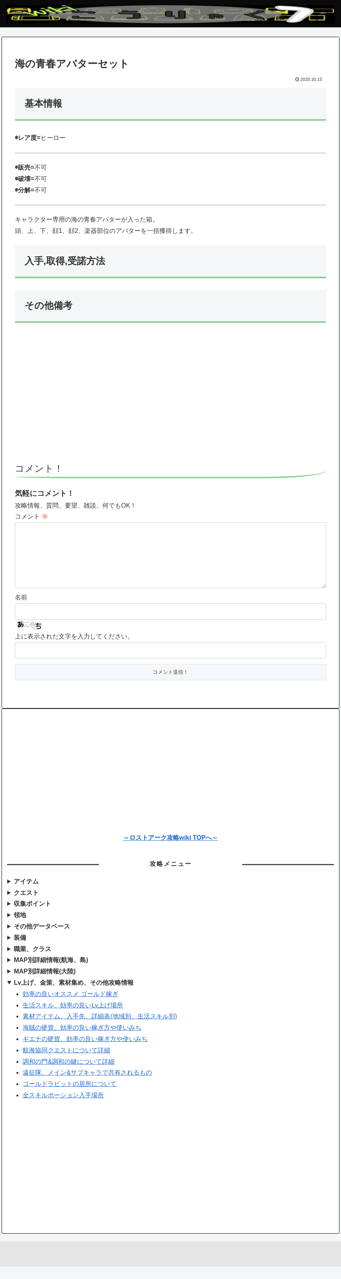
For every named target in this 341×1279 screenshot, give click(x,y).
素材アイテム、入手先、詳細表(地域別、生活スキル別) (100, 1028)
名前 (21, 609)
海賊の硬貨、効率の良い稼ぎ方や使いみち (82, 1040)
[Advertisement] (170, 396)
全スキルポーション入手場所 (63, 1107)
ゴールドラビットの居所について (69, 1096)
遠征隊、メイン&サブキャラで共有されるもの (87, 1085)
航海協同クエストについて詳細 (66, 1062)
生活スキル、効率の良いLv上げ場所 (73, 1017)
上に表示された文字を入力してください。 (74, 649)
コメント (31, 516)
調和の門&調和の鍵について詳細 (68, 1074)
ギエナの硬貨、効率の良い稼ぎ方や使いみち (85, 1051)
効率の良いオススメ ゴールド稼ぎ (70, 1006)
